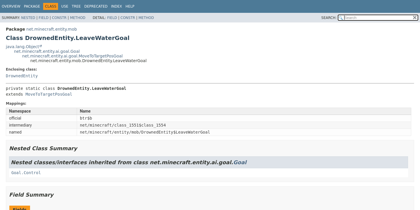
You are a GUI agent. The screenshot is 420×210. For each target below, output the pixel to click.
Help (129, 6)
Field (43, 18)
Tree (76, 6)
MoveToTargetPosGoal (48, 94)
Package (32, 6)
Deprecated (96, 6)
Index (116, 6)
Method (77, 18)
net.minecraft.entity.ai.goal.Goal (47, 51)
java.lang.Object (22, 46)
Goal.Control (26, 172)
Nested (28, 18)
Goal (239, 162)
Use (64, 6)
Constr (59, 18)
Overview (11, 6)
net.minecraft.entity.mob (51, 29)
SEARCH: (329, 18)
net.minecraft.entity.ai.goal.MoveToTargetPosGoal (72, 56)
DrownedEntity (22, 76)
